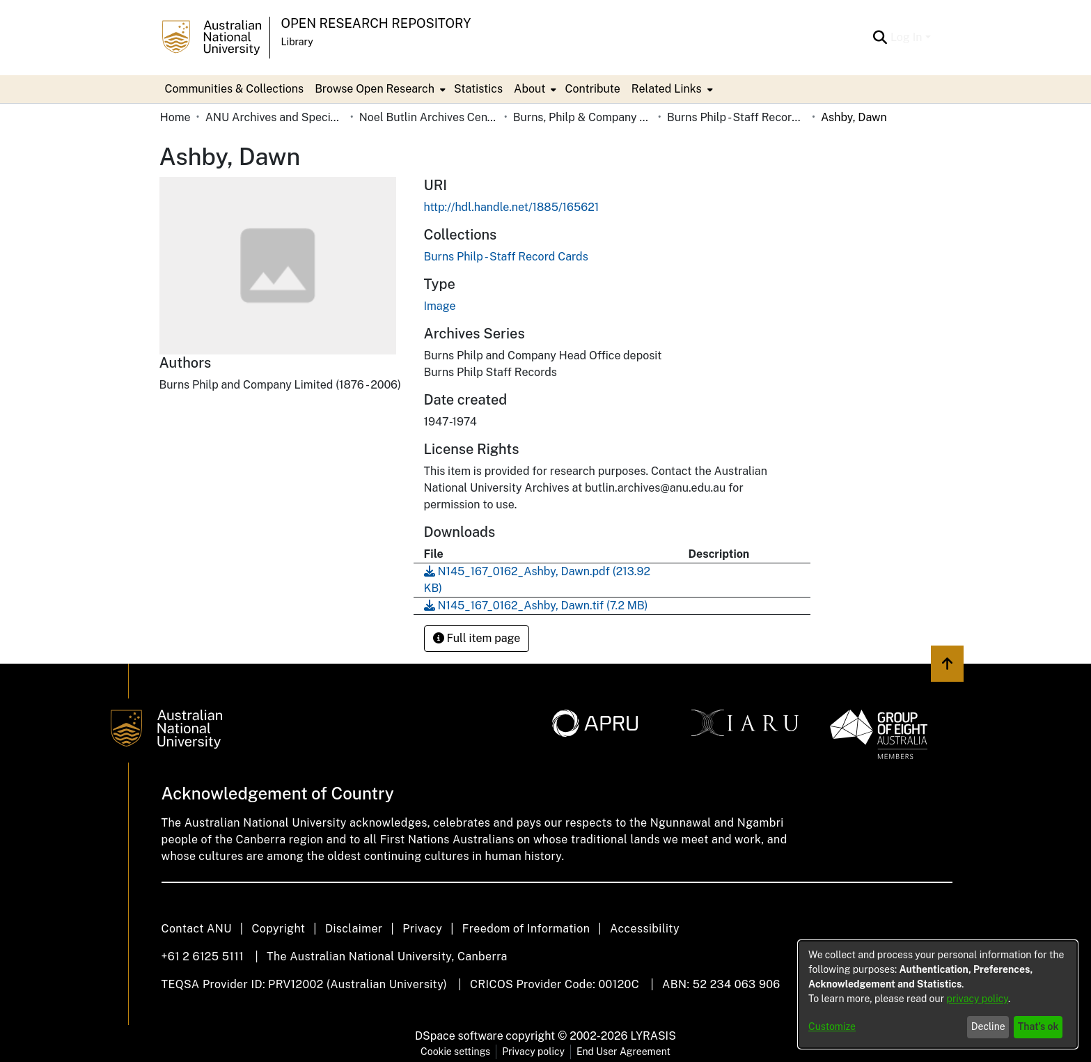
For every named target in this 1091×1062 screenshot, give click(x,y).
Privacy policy (533, 1051)
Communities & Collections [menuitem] (234, 88)
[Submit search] (880, 37)
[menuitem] (378, 89)
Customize (832, 1026)
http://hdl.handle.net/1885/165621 (511, 207)
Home (175, 117)
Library (297, 41)
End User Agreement (623, 1051)
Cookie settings (455, 1051)
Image (440, 306)
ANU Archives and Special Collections (275, 117)
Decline (988, 1026)
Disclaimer (354, 928)
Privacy (422, 928)
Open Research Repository (376, 23)
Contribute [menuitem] (592, 88)
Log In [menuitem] (906, 37)
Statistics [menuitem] (478, 88)
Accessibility (645, 928)
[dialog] (938, 994)
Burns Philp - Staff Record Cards (736, 117)
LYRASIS (652, 1036)
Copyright (278, 928)
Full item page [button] (477, 638)
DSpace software (459, 1036)
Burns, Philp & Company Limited (582, 117)
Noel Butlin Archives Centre (429, 117)
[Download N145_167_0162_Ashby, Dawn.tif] (536, 605)
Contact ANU (197, 928)
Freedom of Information (526, 928)
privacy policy (977, 998)
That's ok (1038, 1026)
